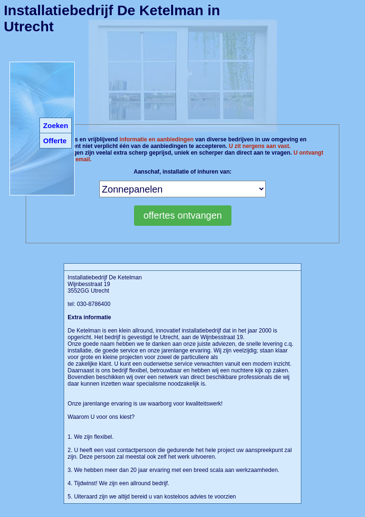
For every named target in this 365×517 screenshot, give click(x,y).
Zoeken (55, 125)
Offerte (55, 141)
